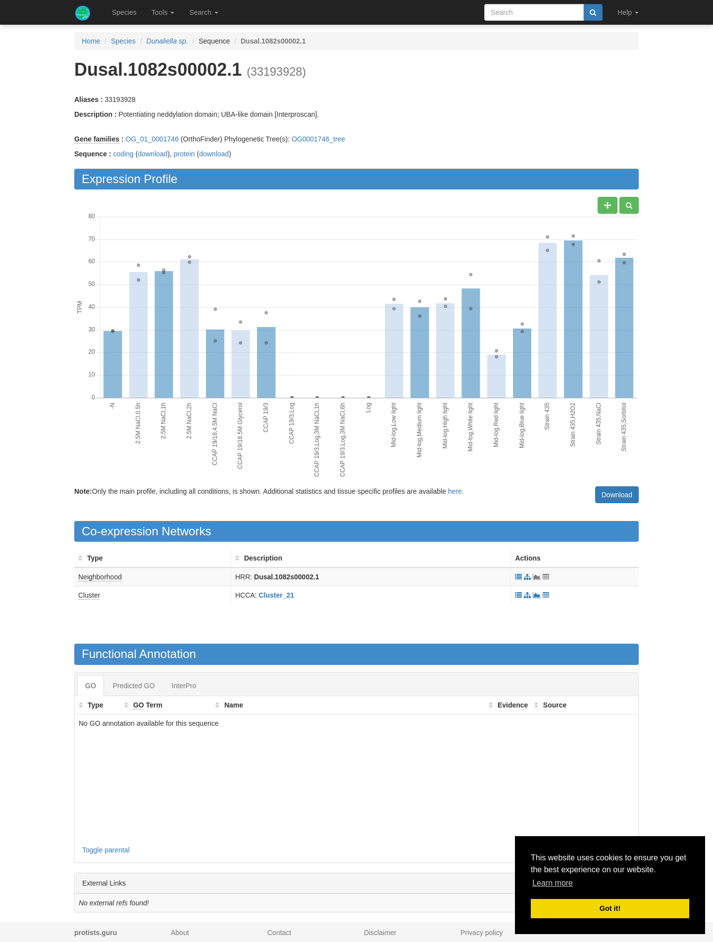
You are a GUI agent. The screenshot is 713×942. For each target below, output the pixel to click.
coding (123, 154)
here (455, 491)
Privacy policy (481, 933)
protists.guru (95, 933)
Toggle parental (106, 850)
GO (90, 686)
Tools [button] (163, 12)
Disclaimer (380, 933)
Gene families (96, 139)
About (180, 933)
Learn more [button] (552, 883)
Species (124, 12)
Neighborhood (100, 577)
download (152, 154)
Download (617, 495)
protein (184, 154)
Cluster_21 (276, 595)
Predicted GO (134, 686)
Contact (279, 933)
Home (91, 41)
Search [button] (203, 12)
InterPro (184, 686)
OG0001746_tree (318, 139)
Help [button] (628, 12)
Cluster (89, 595)
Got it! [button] (610, 908)
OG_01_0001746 (152, 139)
